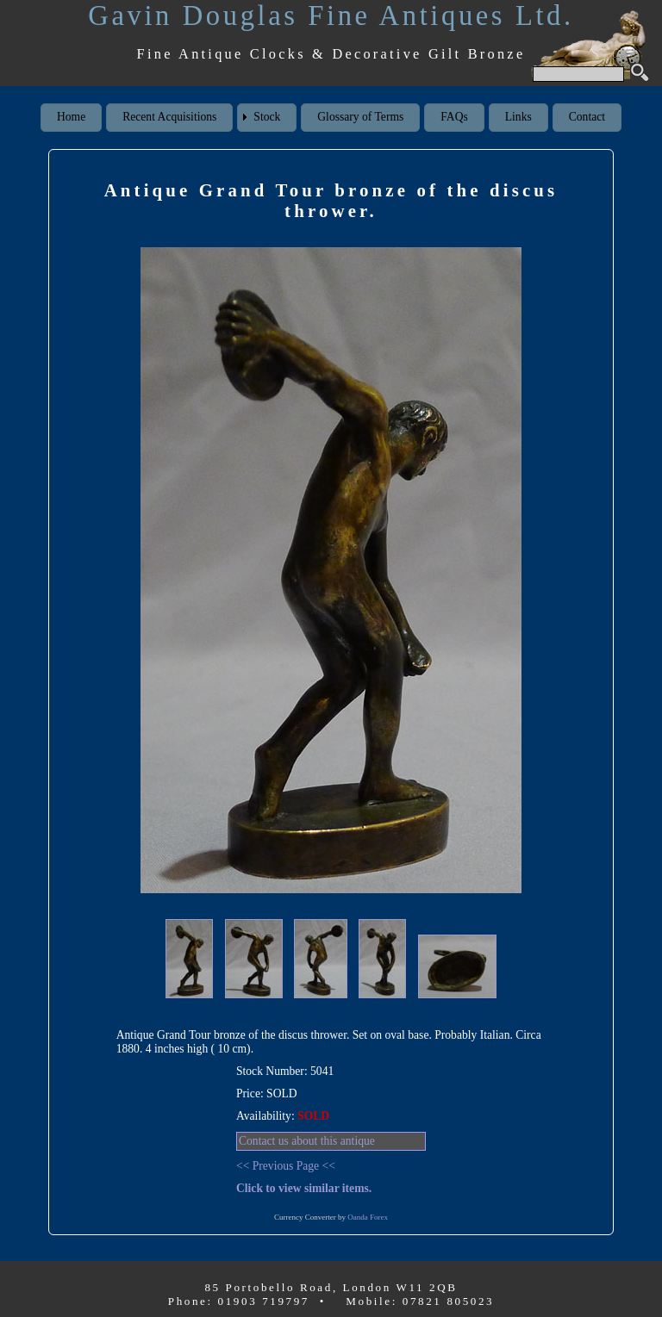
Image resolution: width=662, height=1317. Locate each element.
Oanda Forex (367, 1217)
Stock (266, 116)
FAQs (453, 116)
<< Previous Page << (285, 1165)
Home (71, 116)
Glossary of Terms (360, 116)
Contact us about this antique (307, 1140)
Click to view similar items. (304, 1188)
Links (518, 116)
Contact (587, 116)
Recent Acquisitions (169, 116)
